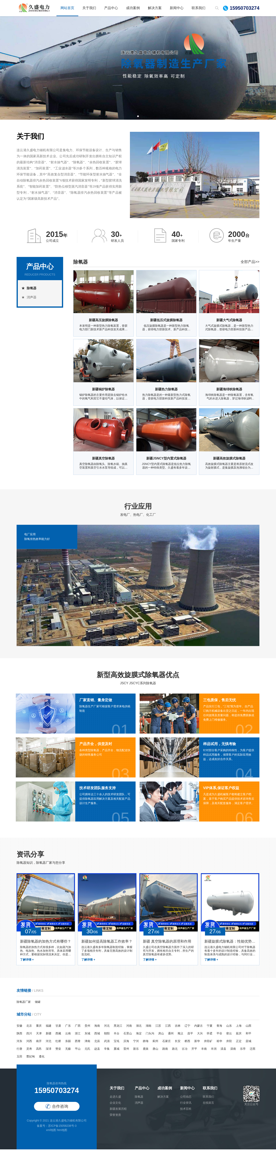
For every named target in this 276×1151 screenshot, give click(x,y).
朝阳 (107, 1035)
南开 (39, 1042)
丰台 (116, 1035)
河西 (29, 1042)
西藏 (58, 1035)
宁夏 (209, 1027)
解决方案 (155, 8)
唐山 (155, 1050)
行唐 (19, 1050)
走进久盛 (115, 1098)
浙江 (78, 1035)
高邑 (39, 1050)
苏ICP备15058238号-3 (62, 1127)
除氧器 (31, 288)
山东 (229, 1027)
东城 (87, 1035)
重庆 (39, 1027)
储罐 (37, 1003)
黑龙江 (118, 1027)
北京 (29, 1027)
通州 (171, 1035)
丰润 (214, 1050)
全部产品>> (250, 262)
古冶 (184, 1050)
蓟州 (155, 1042)
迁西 (252, 1050)
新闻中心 (177, 8)
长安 (177, 1042)
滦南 (233, 1050)
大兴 (200, 1035)
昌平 (190, 1035)
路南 (165, 1050)
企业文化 (115, 1104)
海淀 (139, 1035)
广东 (68, 1027)
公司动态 (185, 1098)
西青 (78, 1042)
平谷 (219, 1035)
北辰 (97, 1042)
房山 (161, 1035)
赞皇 (58, 1050)
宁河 (136, 1042)
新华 (197, 1042)
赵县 (97, 1050)
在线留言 (208, 1104)
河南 (129, 1027)
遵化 (42, 1058)
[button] (138, 116)
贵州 (87, 1027)
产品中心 (111, 8)
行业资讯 (185, 1104)
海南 (97, 1027)
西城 (97, 1035)
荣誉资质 (115, 1116)
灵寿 (29, 1050)
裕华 (219, 1042)
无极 (68, 1050)
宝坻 (116, 1042)
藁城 (116, 1050)
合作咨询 (56, 1108)
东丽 (68, 1042)
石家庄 (166, 1042)
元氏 (87, 1050)
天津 (39, 1035)
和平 (248, 1035)
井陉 (229, 1042)
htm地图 (62, 1131)
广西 (78, 1027)
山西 (248, 1027)
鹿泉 (146, 1050)
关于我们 (89, 8)
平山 (78, 1050)
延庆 (239, 1035)
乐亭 (243, 1050)
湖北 (139, 1027)
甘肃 (58, 1027)
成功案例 (133, 8)
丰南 (204, 1050)
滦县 (223, 1050)
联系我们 (198, 8)
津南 (87, 1042)
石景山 (127, 1035)
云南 (68, 1035)
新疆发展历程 (118, 1110)
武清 (107, 1042)
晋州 (126, 1050)
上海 (239, 1027)
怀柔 (209, 1035)
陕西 (19, 1035)
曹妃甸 (30, 1058)
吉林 (177, 1027)
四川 (29, 1035)
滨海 (126, 1042)
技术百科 (185, 1110)
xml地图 (51, 1131)
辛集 (107, 1050)
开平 (194, 1050)
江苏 (158, 1027)
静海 (146, 1042)
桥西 (187, 1042)
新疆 (48, 1035)
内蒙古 (198, 1027)
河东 (19, 1042)
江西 (168, 1027)
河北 (107, 1027)
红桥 (58, 1042)
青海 (219, 1027)
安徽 (19, 1027)
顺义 (180, 1035)
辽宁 (187, 1027)
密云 (229, 1035)
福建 (48, 1027)
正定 (239, 1042)
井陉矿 (208, 1042)
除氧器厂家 (24, 1003)
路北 (175, 1050)
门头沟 (150, 1035)
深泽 (48, 1050)
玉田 (19, 1058)
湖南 (148, 1027)
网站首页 (67, 8)
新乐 (136, 1050)
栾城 (248, 1042)
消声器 (31, 297)
